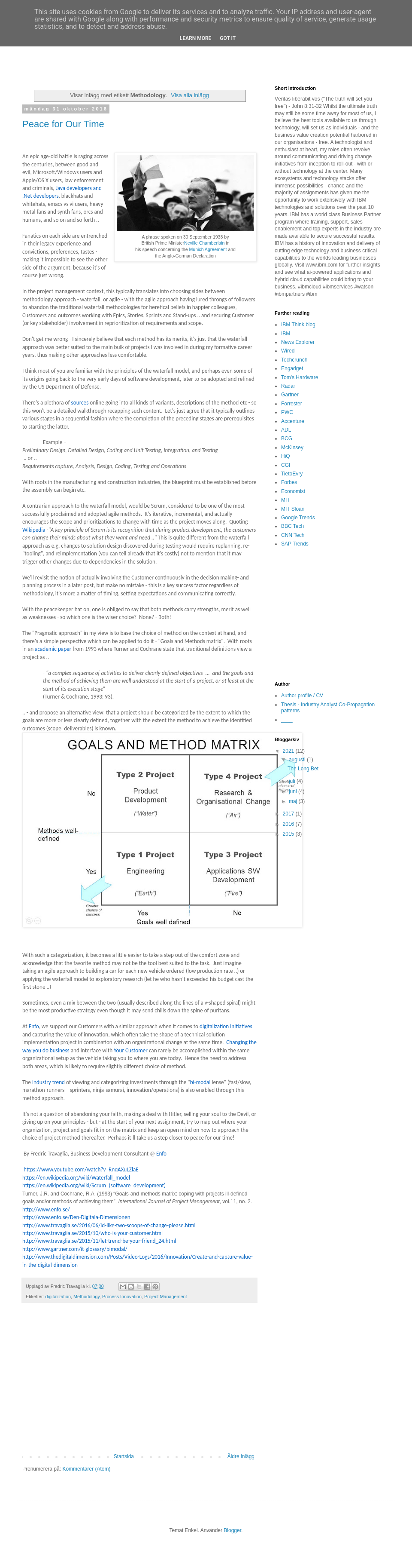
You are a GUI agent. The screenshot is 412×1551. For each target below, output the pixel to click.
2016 (289, 824)
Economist (293, 491)
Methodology (86, 1296)
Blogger (232, 1530)
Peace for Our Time (63, 124)
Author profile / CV (302, 696)
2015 (289, 834)
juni (293, 791)
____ (287, 720)
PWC (287, 412)
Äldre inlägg (240, 1456)
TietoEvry (292, 474)
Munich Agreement (208, 249)
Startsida (124, 1456)
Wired (287, 351)
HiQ (285, 456)
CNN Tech (292, 535)
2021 (289, 751)
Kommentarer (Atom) (86, 1469)
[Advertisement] (139, 1382)
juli (293, 781)
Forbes (289, 482)
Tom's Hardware (299, 377)
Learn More (196, 38)
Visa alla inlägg (190, 95)
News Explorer (298, 342)
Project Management (165, 1296)
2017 (289, 814)
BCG (286, 438)
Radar (288, 386)
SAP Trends (295, 544)
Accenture (292, 421)
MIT (285, 500)
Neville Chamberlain (204, 242)
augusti (298, 760)
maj (294, 801)
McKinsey (292, 447)
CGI (285, 465)
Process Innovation (122, 1296)
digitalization (58, 1296)
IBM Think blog (298, 325)
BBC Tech (292, 526)
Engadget (292, 368)
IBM (285, 334)
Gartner (290, 395)
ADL (286, 430)
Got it (228, 38)
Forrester (291, 404)
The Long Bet (303, 769)
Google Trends (298, 518)
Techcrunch (294, 360)
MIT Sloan (292, 509)
